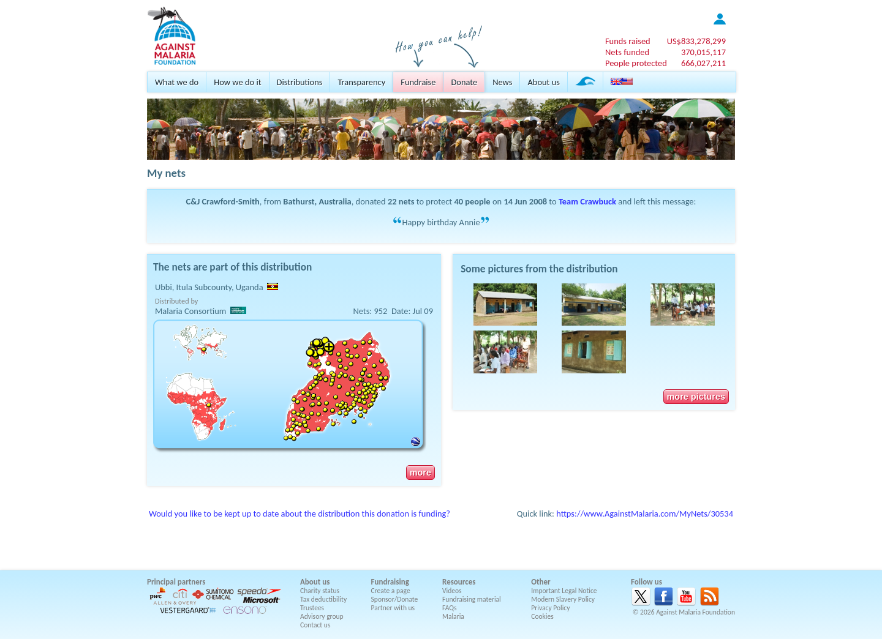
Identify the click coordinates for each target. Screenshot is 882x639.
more (420, 472)
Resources (458, 581)
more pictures (696, 397)
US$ (696, 41)
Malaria (453, 616)
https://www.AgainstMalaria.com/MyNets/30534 (644, 513)
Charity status (319, 590)
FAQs (449, 608)
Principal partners (176, 581)
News (502, 82)
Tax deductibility (323, 599)
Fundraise (418, 82)
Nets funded (627, 52)
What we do (176, 82)
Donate (464, 82)
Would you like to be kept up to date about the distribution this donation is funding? (299, 513)
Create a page (390, 590)
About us (543, 82)
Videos (452, 590)
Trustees (312, 608)
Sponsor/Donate (394, 599)
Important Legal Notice (564, 590)
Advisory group (322, 616)
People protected (636, 63)
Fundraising (390, 581)
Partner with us (393, 608)
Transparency (361, 82)
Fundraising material (471, 599)
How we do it (237, 82)
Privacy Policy (550, 608)
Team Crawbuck (587, 201)
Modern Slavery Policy (563, 599)
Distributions (300, 82)
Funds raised (627, 41)
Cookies (542, 616)
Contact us (315, 625)
